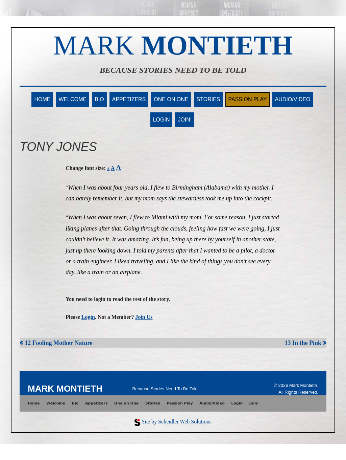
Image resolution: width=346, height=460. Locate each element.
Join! (185, 120)
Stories (208, 99)
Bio (99, 99)
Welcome (72, 99)
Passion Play (247, 99)
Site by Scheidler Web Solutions (176, 421)
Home (42, 99)
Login (161, 120)
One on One (171, 99)
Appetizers (129, 99)
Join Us (143, 317)
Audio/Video (293, 99)
